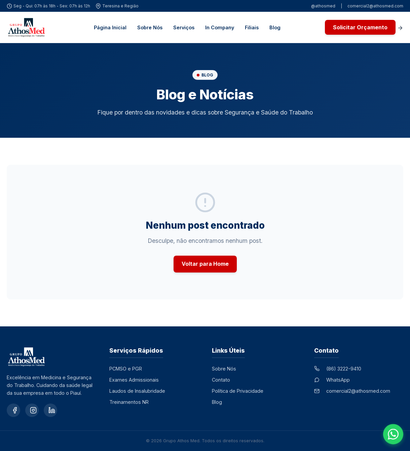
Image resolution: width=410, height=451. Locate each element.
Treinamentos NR (129, 402)
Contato (221, 380)
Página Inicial (110, 27)
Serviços (183, 27)
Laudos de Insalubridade (137, 391)
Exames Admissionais (134, 380)
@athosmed (323, 5)
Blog (275, 27)
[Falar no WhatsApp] (393, 434)
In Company (219, 27)
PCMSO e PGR (125, 369)
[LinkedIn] (50, 410)
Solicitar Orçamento (360, 27)
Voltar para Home (205, 263)
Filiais (252, 27)
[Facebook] (13, 410)
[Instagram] (32, 410)
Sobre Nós (149, 27)
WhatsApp (338, 380)
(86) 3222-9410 (343, 369)
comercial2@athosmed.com (375, 5)
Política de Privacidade (237, 391)
